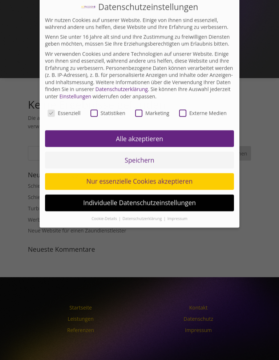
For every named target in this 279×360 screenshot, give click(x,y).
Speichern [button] (139, 149)
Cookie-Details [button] (105, 208)
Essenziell (64, 102)
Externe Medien (203, 102)
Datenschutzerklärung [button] (142, 208)
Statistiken (107, 102)
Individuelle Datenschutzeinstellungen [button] (139, 192)
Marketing (152, 102)
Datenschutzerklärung (122, 78)
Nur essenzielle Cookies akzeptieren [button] (139, 170)
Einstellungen (75, 85)
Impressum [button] (177, 208)
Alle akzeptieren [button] (139, 128)
